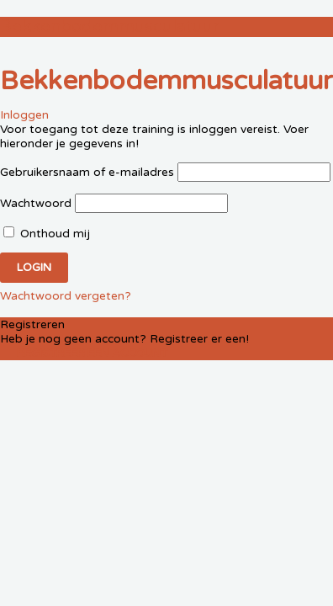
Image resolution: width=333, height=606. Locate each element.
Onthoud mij (46, 233)
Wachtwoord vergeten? (65, 296)
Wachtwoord (35, 203)
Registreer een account (92, 353)
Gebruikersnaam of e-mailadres (87, 172)
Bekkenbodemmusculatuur (109, 27)
